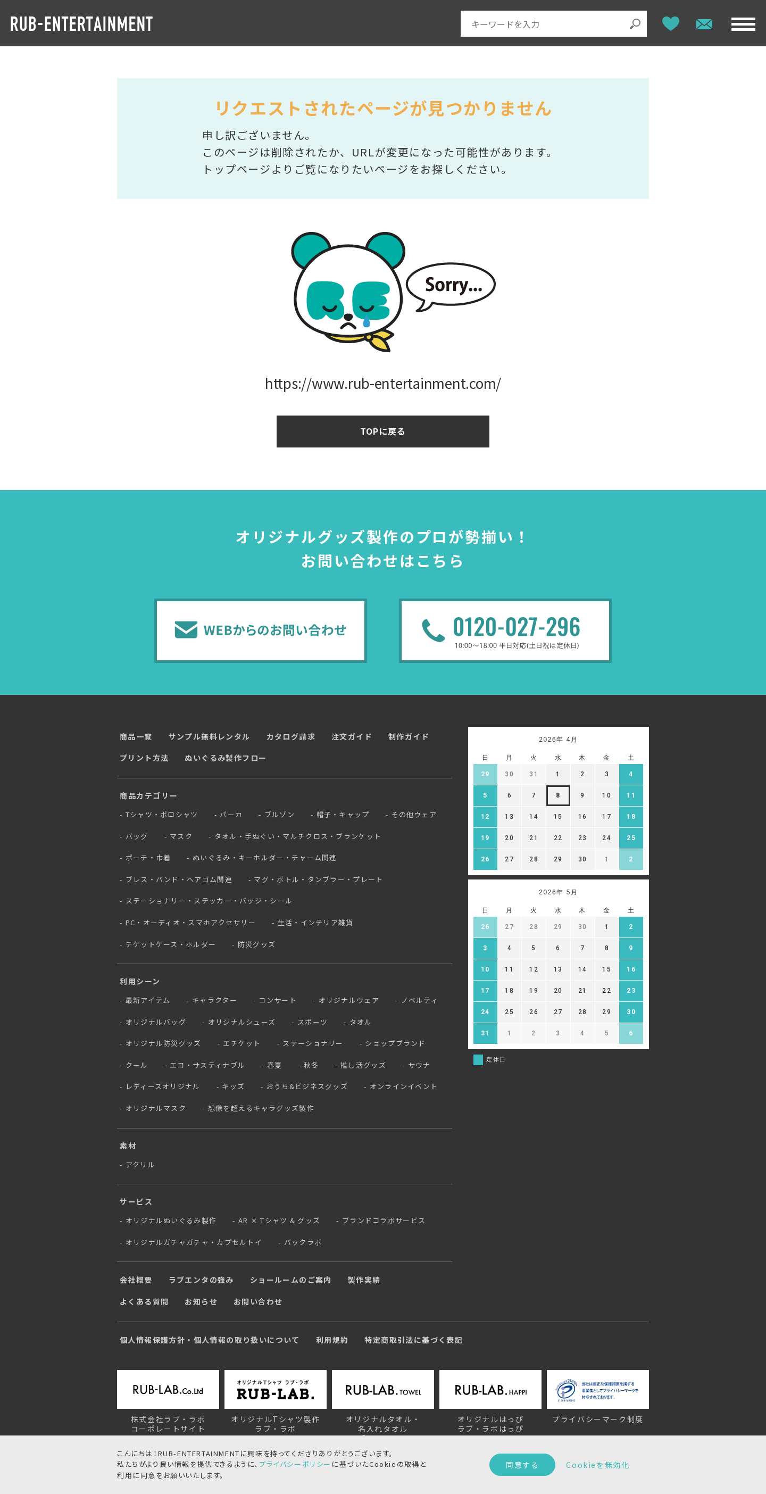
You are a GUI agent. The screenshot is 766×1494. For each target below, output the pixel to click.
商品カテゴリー (149, 795)
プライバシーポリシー (295, 1464)
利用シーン (140, 981)
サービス (136, 1201)
